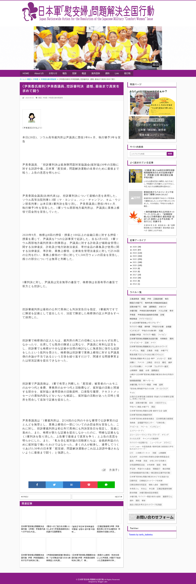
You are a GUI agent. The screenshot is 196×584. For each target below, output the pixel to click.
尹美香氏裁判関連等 (55, 98)
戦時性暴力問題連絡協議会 (156, 303)
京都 (154, 453)
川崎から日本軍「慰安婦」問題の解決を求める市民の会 (152, 375)
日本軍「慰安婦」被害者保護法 (142, 419)
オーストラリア (162, 389)
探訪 (153, 407)
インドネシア (134, 331)
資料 (107, 73)
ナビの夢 (148, 366)
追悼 (161, 385)
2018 (135, 271)
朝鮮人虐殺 (153, 485)
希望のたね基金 (144, 469)
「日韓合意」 (160, 423)
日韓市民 (133, 481)
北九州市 (133, 457)
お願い (132, 362)
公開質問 (133, 370)
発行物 (127, 73)
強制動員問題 (135, 381)
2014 (135, 284)
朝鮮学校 (164, 485)
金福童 (168, 327)
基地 (131, 461)
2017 (135, 275)
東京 (171, 311)
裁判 (171, 339)
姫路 (158, 465)
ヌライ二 (167, 443)
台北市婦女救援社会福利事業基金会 (154, 457)
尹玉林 (132, 469)
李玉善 (152, 489)
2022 (135, 259)
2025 (135, 250)
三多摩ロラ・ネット (142, 453)
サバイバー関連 (136, 327)
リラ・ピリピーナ (136, 343)
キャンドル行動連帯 (151, 439)
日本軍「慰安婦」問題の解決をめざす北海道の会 (149, 477)
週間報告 (152, 307)
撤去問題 (166, 469)
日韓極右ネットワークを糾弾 (150, 481)
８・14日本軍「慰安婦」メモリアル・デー (145, 323)
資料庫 (147, 327)
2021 (135, 262)
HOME (26, 73)
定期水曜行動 (141, 403)
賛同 (137, 501)
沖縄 (155, 385)
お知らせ (53, 73)
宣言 (151, 403)
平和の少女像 (158, 327)
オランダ (165, 435)
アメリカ (141, 362)
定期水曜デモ (135, 307)
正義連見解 (158, 299)
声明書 (138, 461)
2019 (135, 268)
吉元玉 (157, 362)
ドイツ (153, 343)
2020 (135, 265)
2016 (135, 278)
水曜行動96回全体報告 (148, 493)
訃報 (162, 315)
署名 (164, 362)
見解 (74, 73)
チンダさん (134, 351)
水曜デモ (164, 351)
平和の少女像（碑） (149, 331)
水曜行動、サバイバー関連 (140, 385)
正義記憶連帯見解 (164, 489)
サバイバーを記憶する (139, 443)
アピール (144, 427)
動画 (141, 370)
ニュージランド (156, 443)
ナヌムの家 (162, 311)
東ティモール (148, 381)
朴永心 (144, 489)
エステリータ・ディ (137, 431)
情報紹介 (156, 469)
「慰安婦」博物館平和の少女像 (142, 389)
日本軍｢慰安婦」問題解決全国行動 (144, 339)
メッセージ (161, 359)
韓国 (40, 98)
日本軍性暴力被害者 (164, 419)
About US (39, 73)
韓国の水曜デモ (136, 303)
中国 (156, 351)
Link (117, 73)
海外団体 (95, 73)
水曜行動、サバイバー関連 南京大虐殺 (145, 497)
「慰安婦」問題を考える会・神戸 (142, 359)
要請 (170, 359)
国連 (131, 403)
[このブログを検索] (148, 154)
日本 (147, 343)
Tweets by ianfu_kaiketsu (141, 534)
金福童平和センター (146, 423)
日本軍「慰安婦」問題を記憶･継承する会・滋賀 (148, 411)
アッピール (134, 427)
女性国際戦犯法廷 (137, 465)
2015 (135, 281)
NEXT (118, 497)
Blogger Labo (102, 582)
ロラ (131, 453)
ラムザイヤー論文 (161, 366)
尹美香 (45, 98)
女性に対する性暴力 (158, 461)
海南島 (132, 423)
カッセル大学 (135, 439)
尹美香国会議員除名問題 (148, 315)
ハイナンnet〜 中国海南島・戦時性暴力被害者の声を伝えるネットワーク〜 (152, 448)
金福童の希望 (135, 335)
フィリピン (162, 335)
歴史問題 (133, 493)
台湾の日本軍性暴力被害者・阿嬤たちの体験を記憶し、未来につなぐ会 (152, 398)
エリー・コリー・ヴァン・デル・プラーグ (144, 435)
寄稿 (164, 465)
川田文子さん (160, 403)
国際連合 (155, 370)
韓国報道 (133, 319)
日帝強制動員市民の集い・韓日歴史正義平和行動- (150, 473)
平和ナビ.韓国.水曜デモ (139, 407)
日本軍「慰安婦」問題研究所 (141, 415)
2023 (135, 256)
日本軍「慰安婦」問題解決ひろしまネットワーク (148, 347)
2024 (135, 253)
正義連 (149, 351)
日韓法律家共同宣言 (138, 485)
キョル (132, 393)
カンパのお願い (136, 366)
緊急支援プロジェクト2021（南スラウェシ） (146, 355)
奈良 (145, 461)
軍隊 (143, 501)
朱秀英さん (134, 489)
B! (71, 484)
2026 (135, 247)
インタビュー (155, 427)
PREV (24, 497)
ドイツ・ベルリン (145, 319)
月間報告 (163, 339)
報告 (64, 73)
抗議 (161, 331)
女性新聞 (150, 465)
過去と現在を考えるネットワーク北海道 (146, 505)
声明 (149, 299)
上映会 (149, 362)
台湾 (147, 370)
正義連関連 (134, 299)
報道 (84, 73)
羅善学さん (167, 497)
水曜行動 (133, 311)
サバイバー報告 (149, 335)
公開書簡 (162, 453)
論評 (170, 362)
